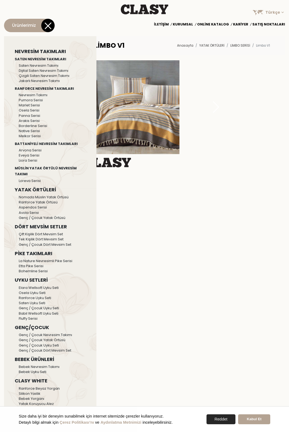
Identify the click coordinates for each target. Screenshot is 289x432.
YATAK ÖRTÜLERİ (211, 45)
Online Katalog (213, 24)
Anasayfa (185, 45)
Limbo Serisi (240, 45)
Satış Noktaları (268, 24)
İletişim (161, 24)
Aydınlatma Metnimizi (120, 422)
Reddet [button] (221, 419)
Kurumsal (183, 24)
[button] (216, 107)
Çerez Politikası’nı (77, 422)
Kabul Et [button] (254, 419)
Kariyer (240, 24)
